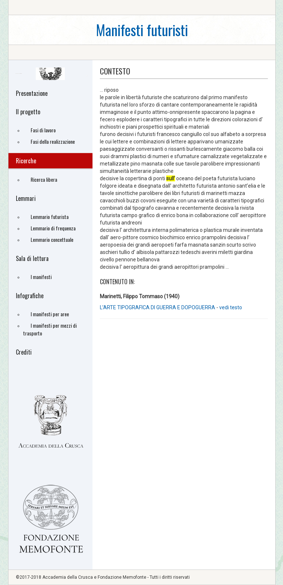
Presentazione (32, 93)
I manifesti (41, 277)
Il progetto (28, 111)
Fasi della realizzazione (53, 141)
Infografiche (29, 295)
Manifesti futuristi (142, 29)
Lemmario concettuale (52, 239)
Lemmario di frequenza (53, 228)
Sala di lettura (32, 258)
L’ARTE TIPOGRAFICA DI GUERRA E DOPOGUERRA (158, 307)
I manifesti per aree (50, 314)
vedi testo (230, 307)
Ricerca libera (44, 179)
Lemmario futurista (50, 216)
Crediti (24, 352)
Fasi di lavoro (43, 130)
